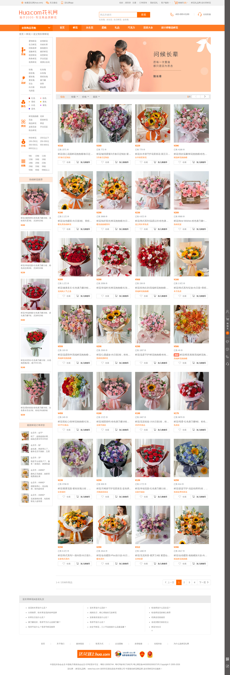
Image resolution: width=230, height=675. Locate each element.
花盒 (31, 120)
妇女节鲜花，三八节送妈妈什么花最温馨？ (108, 627)
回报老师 (32, 48)
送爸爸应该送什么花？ (99, 617)
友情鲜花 (44, 41)
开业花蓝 (44, 127)
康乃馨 (43, 80)
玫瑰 (31, 70)
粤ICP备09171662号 (124, 664)
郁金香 (43, 87)
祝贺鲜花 (32, 55)
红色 (32, 98)
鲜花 (75, 27)
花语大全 (148, 27)
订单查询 (143, 3)
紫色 (43, 105)
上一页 (169, 582)
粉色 (43, 98)
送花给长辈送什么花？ (37, 608)
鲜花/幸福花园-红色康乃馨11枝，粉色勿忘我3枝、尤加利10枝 (36, 266)
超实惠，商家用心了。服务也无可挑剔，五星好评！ (40, 451)
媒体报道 (80, 644)
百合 (31, 84)
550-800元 (44, 145)
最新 (95, 96)
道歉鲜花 (32, 51)
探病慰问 (44, 48)
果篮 (42, 123)
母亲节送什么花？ (97, 622)
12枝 (31, 159)
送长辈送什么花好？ (98, 608)
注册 (134, 3)
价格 (84, 96)
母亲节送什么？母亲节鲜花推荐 (41, 627)
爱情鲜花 (32, 41)
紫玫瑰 (31, 77)
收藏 (66, 162)
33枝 (37, 166)
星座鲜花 (44, 120)
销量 (73, 96)
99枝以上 (46, 170)
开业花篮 (44, 58)
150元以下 (44, 138)
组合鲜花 (32, 130)
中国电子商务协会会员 (75, 664)
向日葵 (31, 87)
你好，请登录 (125, 3)
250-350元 (44, 141)
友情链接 (138, 644)
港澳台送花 (45, 62)
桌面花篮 (32, 127)
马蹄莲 (31, 91)
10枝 (37, 156)
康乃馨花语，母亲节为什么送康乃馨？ (44, 622)
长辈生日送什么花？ (36, 617)
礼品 (117, 27)
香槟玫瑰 (44, 77)
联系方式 (99, 644)
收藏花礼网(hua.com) (31, 3)
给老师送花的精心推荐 (161, 612)
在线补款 (158, 644)
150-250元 (33, 141)
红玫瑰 (102, 20)
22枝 (44, 163)
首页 (62, 27)
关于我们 (60, 644)
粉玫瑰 (31, 73)
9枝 (30, 156)
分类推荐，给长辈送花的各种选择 (42, 612)
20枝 (37, 163)
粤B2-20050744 (107, 664)
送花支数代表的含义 (160, 622)
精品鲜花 (32, 123)
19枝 (31, 163)
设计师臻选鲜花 (169, 27)
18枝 (44, 159)
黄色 (43, 102)
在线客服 (204, 14)
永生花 (109, 20)
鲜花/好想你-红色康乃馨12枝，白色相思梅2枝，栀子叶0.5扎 (36, 361)
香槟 (32, 102)
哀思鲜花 (44, 55)
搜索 (143, 14)
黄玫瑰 (31, 80)
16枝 (37, 159)
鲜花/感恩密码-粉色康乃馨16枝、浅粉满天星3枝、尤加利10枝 (36, 219)
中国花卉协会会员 (57, 664)
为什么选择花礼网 (181, 644)
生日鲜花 (117, 20)
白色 (32, 105)
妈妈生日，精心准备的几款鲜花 (103, 612)
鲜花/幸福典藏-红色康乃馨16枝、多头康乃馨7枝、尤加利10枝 (36, 314)
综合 (62, 96)
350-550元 (33, 145)
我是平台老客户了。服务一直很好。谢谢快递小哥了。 (40, 464)
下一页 (204, 582)
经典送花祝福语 (158, 617)
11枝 (44, 156)
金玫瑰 (126, 20)
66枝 (37, 170)
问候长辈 (44, 44)
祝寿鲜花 (32, 62)
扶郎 (42, 84)
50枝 (31, 170)
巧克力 (131, 27)
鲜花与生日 (156, 627)
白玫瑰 (43, 73)
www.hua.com (94, 669)
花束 (42, 116)
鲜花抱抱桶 (33, 116)
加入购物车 (83, 162)
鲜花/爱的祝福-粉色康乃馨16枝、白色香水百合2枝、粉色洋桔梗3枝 (36, 409)
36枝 (44, 166)
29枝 (31, 166)
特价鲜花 (32, 138)
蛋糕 (104, 27)
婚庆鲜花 (44, 51)
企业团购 (119, 644)
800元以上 (33, 148)
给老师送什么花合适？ (161, 608)
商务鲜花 (32, 58)
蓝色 (32, 109)
